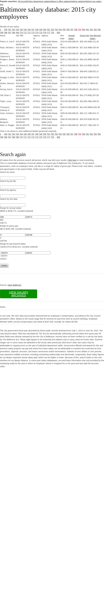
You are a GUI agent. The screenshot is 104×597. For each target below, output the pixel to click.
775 (40, 32)
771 (25, 32)
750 (44, 29)
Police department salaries (39, 1)
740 (5, 29)
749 (40, 29)
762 (91, 29)
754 (60, 29)
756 (67, 29)
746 (29, 29)
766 (5, 32)
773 (32, 32)
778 (52, 32)
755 (64, 29)
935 (58, 32)
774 (36, 32)
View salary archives (18, 294)
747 (32, 29)
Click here (72, 160)
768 (13, 32)
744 (21, 29)
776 (44, 32)
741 (9, 29)
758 (75, 29)
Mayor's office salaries (61, 1)
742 (13, 29)
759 (79, 29)
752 (52, 29)
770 (21, 32)
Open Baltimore (14, 285)
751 (48, 29)
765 (1, 32)
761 (87, 29)
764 (99, 29)
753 (56, 29)
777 (48, 32)
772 (29, 32)
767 (9, 32)
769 (17, 32)
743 (17, 29)
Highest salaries (78, 1)
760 (83, 29)
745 (25, 29)
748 (36, 29)
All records (22, 1)
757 (71, 29)
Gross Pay (84, 35)
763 (95, 29)
